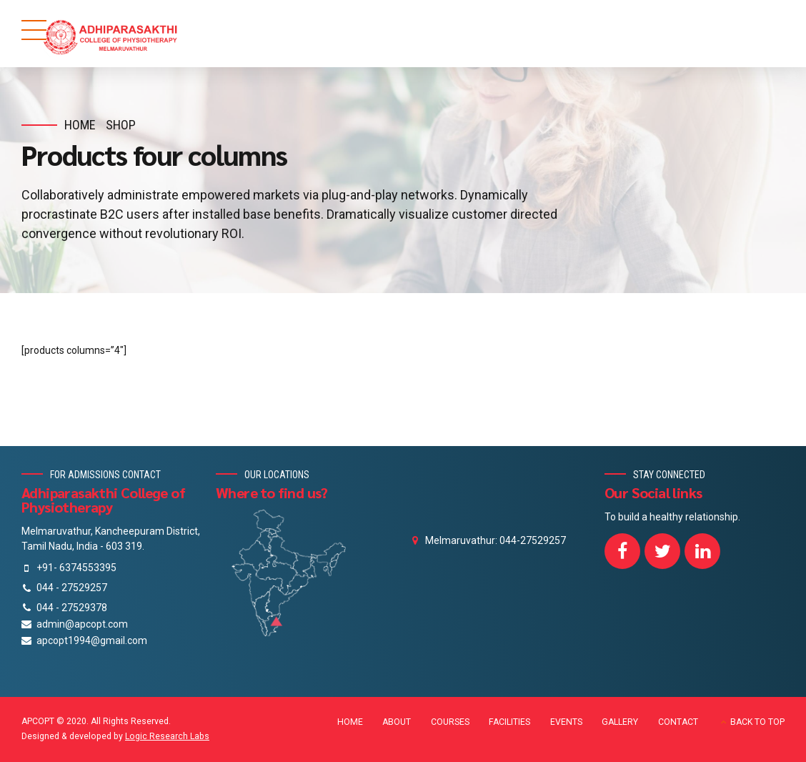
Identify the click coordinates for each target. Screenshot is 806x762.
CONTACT (678, 722)
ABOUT (396, 722)
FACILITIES (509, 722)
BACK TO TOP (757, 722)
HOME (350, 722)
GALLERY (620, 722)
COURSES (450, 722)
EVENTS (566, 722)
